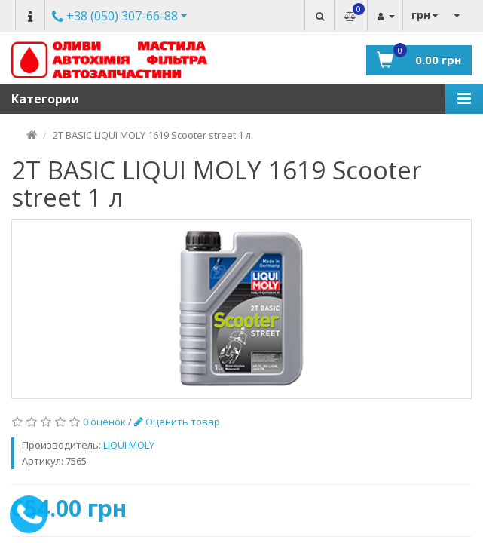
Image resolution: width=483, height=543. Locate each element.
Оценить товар (177, 421)
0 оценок (104, 421)
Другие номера (115, 17)
